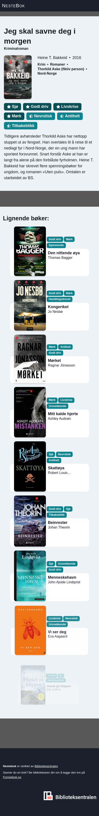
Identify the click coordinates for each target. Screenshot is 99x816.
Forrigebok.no (12, 777)
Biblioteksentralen (46, 766)
